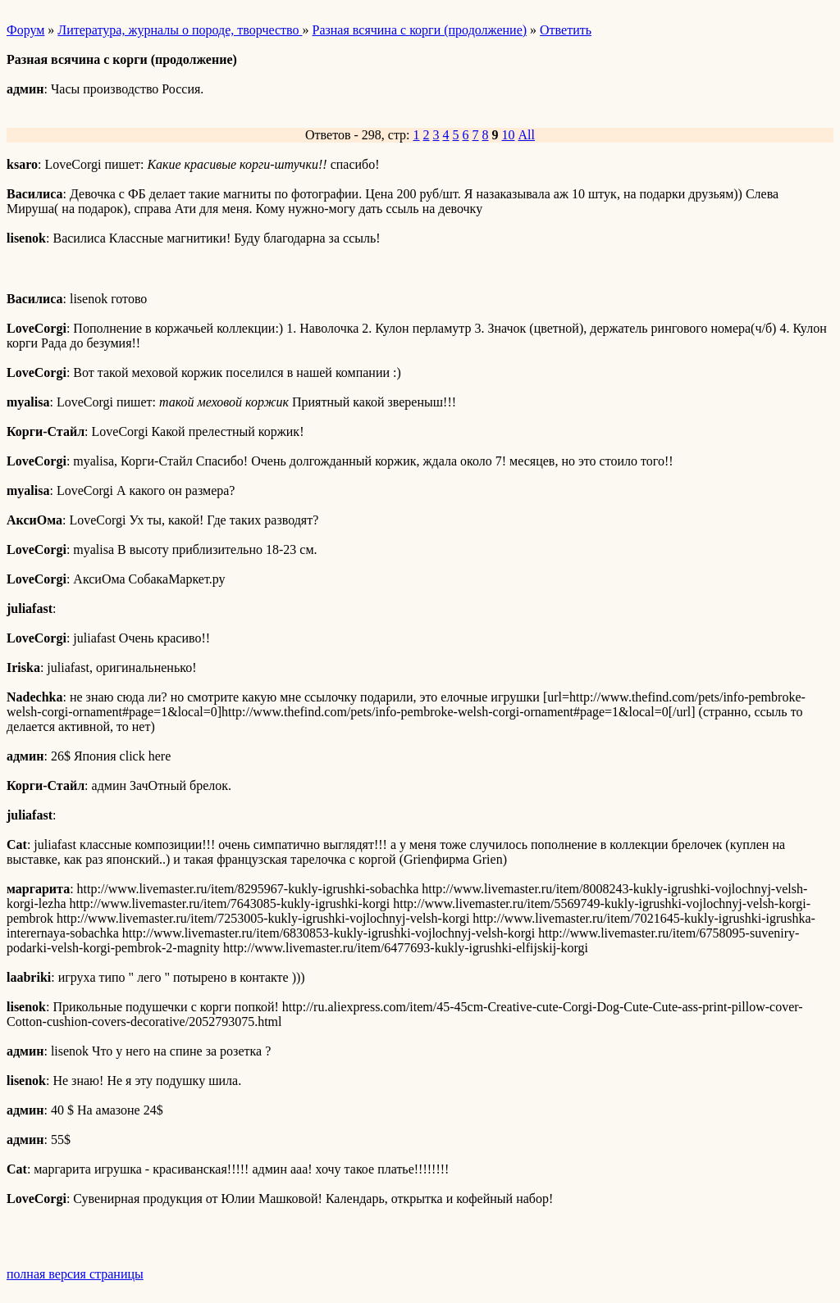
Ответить (565, 30)
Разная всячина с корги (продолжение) (419, 30)
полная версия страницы (75, 1274)
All (526, 135)
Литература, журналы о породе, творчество (179, 30)
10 (508, 135)
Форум (25, 30)
